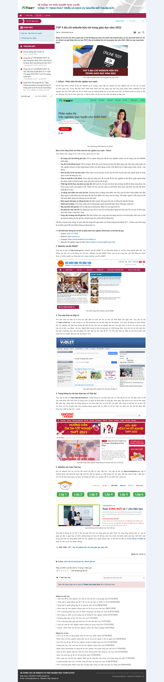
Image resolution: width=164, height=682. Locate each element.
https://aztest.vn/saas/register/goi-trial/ (100, 242)
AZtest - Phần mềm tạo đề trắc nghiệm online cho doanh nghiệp (80, 628)
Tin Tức (38, 15)
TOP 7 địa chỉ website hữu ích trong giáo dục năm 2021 (88, 547)
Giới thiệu (29, 15)
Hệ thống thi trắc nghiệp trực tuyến (59, 5)
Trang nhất (99, 673)
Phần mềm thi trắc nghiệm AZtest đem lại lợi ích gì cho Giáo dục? (81, 608)
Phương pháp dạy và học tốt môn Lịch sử (72, 618)
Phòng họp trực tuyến (28, 38)
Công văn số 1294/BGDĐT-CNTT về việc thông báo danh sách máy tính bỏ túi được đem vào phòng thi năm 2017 (37, 60)
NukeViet (123, 676)
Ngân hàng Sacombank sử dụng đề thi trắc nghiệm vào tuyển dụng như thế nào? (86, 649)
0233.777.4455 (72, 234)
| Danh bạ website (109, 673)
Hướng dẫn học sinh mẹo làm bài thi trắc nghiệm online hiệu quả (80, 645)
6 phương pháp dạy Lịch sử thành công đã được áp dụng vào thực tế (82, 661)
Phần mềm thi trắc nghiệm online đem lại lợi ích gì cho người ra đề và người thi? (86, 639)
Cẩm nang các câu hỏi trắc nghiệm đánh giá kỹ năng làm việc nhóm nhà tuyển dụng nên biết (91, 658)
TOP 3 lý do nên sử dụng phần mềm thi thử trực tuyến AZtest (79, 636)
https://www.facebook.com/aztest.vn (82, 239)
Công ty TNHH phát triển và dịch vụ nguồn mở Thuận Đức (76, 8)
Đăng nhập (120, 21)
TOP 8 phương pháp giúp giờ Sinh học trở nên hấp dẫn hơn (79, 621)
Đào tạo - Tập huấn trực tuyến (31, 33)
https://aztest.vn (73, 236)
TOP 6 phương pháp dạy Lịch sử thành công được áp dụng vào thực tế (83, 612)
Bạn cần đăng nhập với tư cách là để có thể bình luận (86, 584)
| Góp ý (142, 673)
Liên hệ (47, 15)
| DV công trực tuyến (122, 673)
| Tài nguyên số (134, 673)
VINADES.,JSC (139, 676)
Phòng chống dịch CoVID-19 (33, 52)
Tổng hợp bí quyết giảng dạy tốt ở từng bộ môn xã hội (77, 605)
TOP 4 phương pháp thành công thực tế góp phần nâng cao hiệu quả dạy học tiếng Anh (89, 665)
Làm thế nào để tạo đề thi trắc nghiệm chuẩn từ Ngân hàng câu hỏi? (82, 642)
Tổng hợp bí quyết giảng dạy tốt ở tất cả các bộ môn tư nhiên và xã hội (83, 602)
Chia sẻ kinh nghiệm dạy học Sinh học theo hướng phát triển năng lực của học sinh (87, 652)
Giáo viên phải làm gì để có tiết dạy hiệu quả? (73, 655)
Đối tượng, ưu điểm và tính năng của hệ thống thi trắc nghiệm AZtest (82, 615)
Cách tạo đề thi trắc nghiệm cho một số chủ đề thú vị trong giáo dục (82, 599)
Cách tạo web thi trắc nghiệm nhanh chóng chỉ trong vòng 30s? (80, 624)
